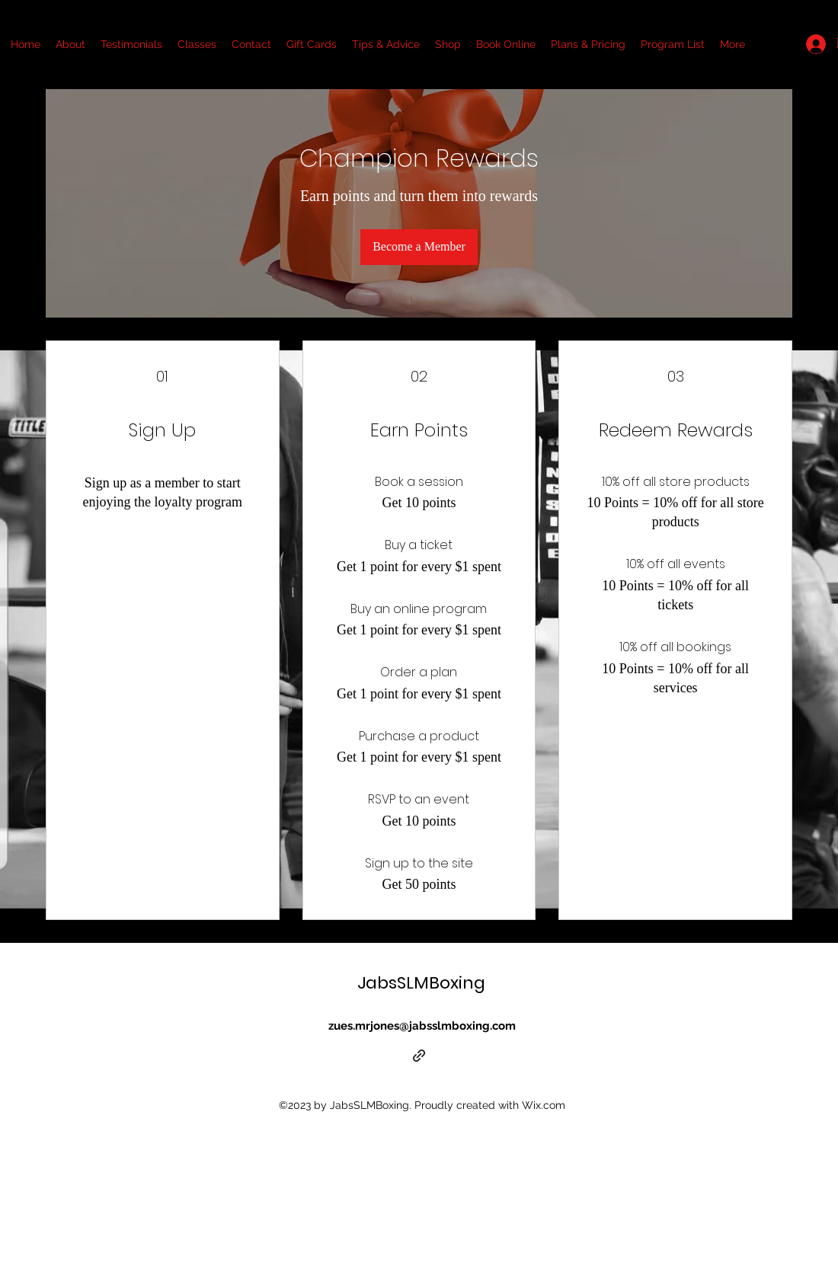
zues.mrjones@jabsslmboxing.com (422, 1026)
